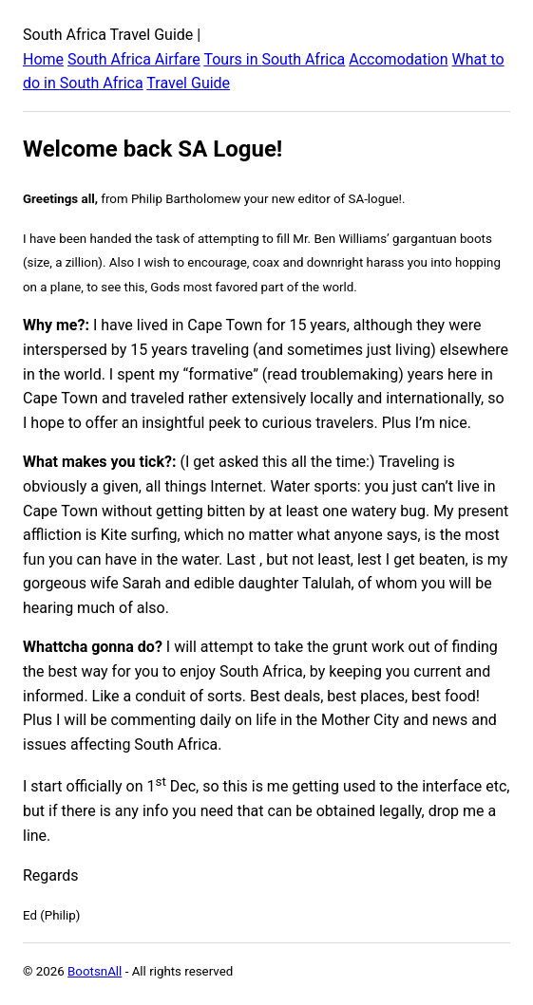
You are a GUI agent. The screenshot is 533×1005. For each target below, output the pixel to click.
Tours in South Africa (274, 59)
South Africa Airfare (133, 59)
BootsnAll (94, 971)
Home (43, 59)
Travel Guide (188, 83)
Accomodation (398, 59)
